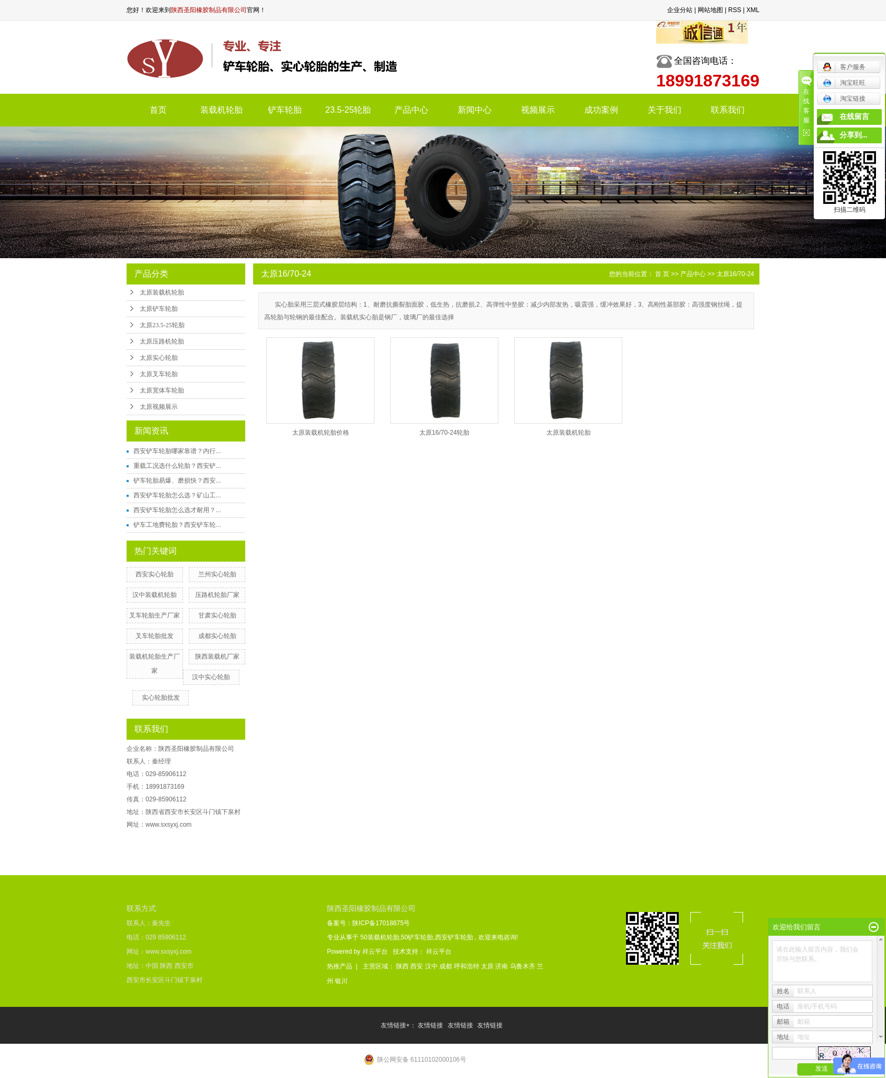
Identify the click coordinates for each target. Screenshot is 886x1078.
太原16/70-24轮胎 (444, 432)
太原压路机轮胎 (162, 341)
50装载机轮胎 (379, 937)
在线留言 (854, 117)
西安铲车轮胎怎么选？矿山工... (177, 495)
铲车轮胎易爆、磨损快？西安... (177, 480)
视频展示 (538, 109)
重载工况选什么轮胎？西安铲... (177, 465)
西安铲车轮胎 (454, 937)
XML (752, 10)
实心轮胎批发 (161, 697)
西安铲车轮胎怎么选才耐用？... (177, 510)
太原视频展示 (159, 406)
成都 (446, 966)
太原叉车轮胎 (159, 374)
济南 (502, 966)
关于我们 (664, 109)
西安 (417, 966)
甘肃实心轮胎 (217, 615)
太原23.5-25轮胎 (162, 325)
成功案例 (601, 109)
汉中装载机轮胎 (154, 595)
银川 (341, 981)
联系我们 (728, 109)
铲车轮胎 (285, 109)
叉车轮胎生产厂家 (154, 615)
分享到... (854, 135)
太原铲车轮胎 (159, 308)
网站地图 (710, 10)
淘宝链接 (844, 98)
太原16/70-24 (735, 274)
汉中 (432, 966)
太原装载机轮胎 (162, 292)
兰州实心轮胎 (217, 574)
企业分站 (679, 10)
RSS (734, 10)
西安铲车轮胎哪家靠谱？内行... (177, 451)
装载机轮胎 (221, 109)
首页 (158, 109)
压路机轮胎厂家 (217, 595)
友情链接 (431, 1025)
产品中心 (411, 109)
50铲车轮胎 (417, 937)
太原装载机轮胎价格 (320, 432)
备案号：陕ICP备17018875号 (368, 923)
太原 (488, 966)
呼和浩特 (467, 966)
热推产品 (339, 966)
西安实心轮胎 (155, 574)
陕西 (403, 966)
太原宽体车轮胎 (162, 390)
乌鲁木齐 (523, 966)
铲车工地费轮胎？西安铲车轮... (177, 524)
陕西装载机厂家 (217, 656)
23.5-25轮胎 (348, 109)
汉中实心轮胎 (211, 677)
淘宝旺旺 (844, 83)
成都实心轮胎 (217, 636)
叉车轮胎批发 (155, 636)
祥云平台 (375, 951)
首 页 (662, 274)
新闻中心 (475, 109)
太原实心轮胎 (159, 357)
